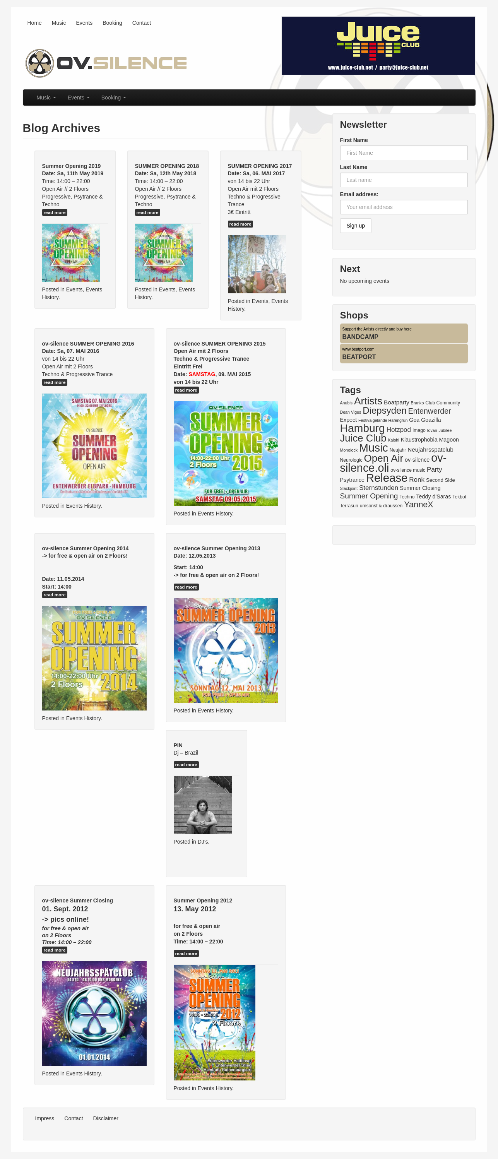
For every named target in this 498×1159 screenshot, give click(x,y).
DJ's (203, 842)
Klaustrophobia (418, 440)
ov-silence (417, 460)
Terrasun (349, 505)
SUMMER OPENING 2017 (260, 166)
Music (59, 23)
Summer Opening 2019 (71, 166)
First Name (354, 140)
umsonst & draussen (381, 505)
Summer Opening (369, 496)
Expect (348, 420)
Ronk (416, 479)
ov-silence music (407, 470)
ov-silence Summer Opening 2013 (217, 548)
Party (434, 469)
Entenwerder (429, 411)
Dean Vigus (350, 412)
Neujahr (398, 450)
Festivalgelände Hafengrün (382, 420)
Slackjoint (349, 488)
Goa (414, 420)
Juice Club (363, 438)
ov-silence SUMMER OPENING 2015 (220, 344)
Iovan (432, 430)
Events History (83, 506)
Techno (406, 497)
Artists (368, 401)
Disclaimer (105, 1118)
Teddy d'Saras (433, 496)
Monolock (349, 450)
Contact (141, 23)
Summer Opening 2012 (203, 900)
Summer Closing (420, 488)
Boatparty (396, 402)
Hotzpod (399, 429)
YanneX (418, 504)
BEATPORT (359, 357)
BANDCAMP (360, 337)
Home (34, 23)
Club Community (442, 403)
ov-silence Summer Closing (77, 900)
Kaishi (393, 440)
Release (387, 477)
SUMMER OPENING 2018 (167, 166)
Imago (419, 430)
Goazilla (431, 420)
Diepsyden (384, 410)
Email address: (359, 194)
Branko (417, 403)
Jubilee (445, 430)
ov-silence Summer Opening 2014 (85, 548)
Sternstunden (378, 487)
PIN (178, 745)
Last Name (354, 167)
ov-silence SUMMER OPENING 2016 (88, 344)
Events (84, 23)
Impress (45, 1118)
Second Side (440, 480)
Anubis (346, 403)
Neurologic (351, 460)
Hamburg (362, 428)
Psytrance (352, 480)
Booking (112, 23)
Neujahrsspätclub (430, 449)
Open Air (383, 458)
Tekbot (459, 497)
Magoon (449, 440)
